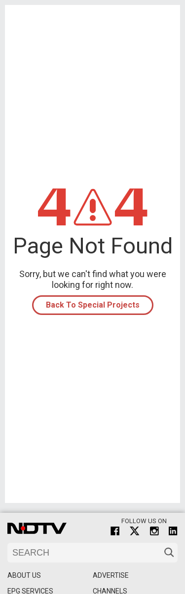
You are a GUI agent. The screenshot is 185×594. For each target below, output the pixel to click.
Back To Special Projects (93, 305)
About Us (24, 575)
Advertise (111, 575)
